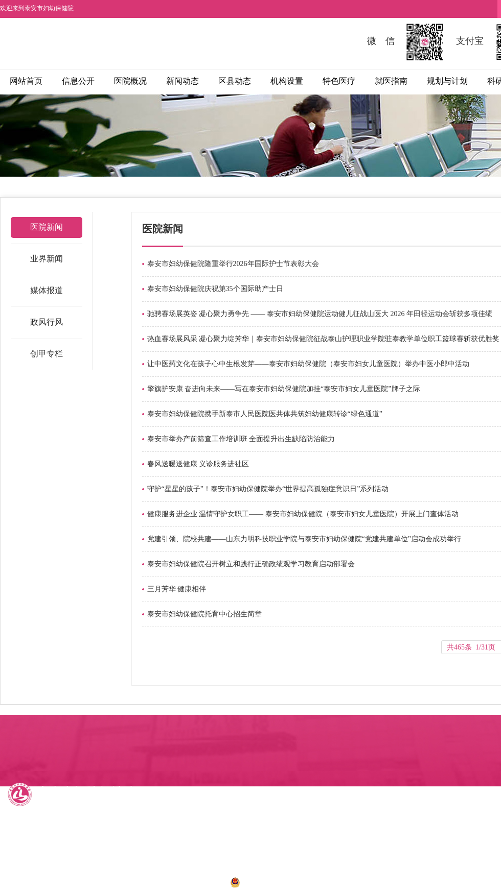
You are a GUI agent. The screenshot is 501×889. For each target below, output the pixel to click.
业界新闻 (46, 258)
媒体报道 (46, 290)
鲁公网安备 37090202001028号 (282, 881)
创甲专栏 (46, 353)
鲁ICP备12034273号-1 (187, 881)
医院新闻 (46, 227)
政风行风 (46, 322)
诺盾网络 (387, 881)
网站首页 (26, 81)
